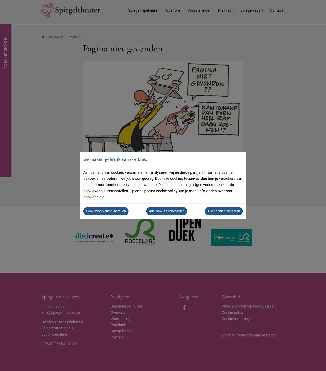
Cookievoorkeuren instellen (106, 211)
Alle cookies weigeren (223, 211)
